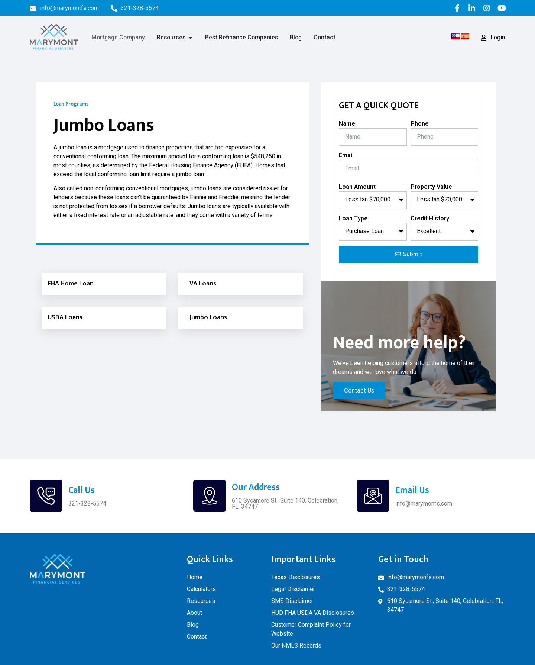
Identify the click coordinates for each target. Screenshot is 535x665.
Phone (420, 123)
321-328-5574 (87, 503)
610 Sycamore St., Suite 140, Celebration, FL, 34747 (285, 503)
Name (347, 123)
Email (346, 155)
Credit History (430, 218)
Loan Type (353, 218)
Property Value (431, 187)
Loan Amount (357, 187)
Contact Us (359, 390)
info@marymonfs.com (423, 503)
